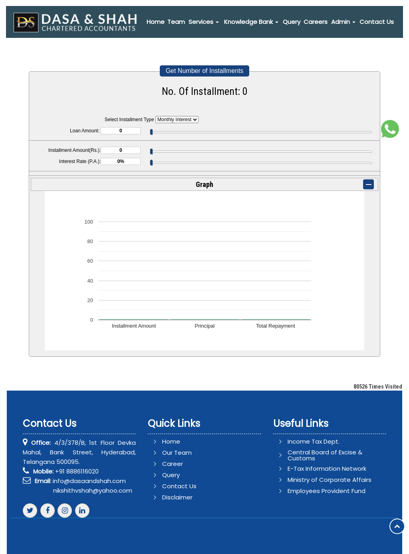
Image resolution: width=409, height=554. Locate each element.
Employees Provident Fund (317, 491)
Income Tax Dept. (304, 441)
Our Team (186, 453)
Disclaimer (187, 497)
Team (176, 22)
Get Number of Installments (205, 70)
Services (204, 22)
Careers (316, 22)
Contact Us (376, 22)
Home (156, 22)
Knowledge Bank (251, 22)
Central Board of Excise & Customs (315, 455)
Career (182, 464)
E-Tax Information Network (317, 468)
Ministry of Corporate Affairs (320, 480)
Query (291, 22)
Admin (343, 22)
